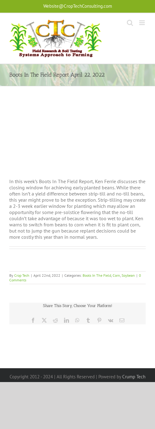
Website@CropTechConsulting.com (77, 6)
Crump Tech (133, 377)
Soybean (128, 275)
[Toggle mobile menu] (142, 22)
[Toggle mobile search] (130, 22)
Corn (116, 275)
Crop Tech (21, 275)
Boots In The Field (97, 275)
